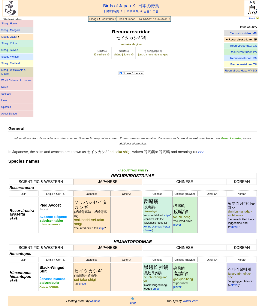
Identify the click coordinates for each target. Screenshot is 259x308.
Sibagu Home (9, 23)
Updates (6, 107)
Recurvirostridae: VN (243, 58)
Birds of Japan (126, 19)
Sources (6, 93)
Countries (108, 19)
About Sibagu (9, 113)
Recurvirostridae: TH (243, 64)
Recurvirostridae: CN (243, 45)
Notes (4, 87)
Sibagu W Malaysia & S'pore (13, 71)
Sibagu (93, 19)
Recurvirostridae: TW (243, 52)
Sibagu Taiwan (9, 50)
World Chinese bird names (16, 80)
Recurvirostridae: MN (243, 33)
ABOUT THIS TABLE (133, 170)
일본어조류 (151, 11)
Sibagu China (9, 43)
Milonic (95, 301)
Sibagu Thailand (10, 63)
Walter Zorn (190, 301)
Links (4, 100)
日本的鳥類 (131, 11)
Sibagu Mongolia (10, 30)
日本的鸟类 (111, 11)
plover (177, 224)
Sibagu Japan (10, 36)
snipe (201, 152)
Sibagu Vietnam (10, 56)
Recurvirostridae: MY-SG (241, 70)
